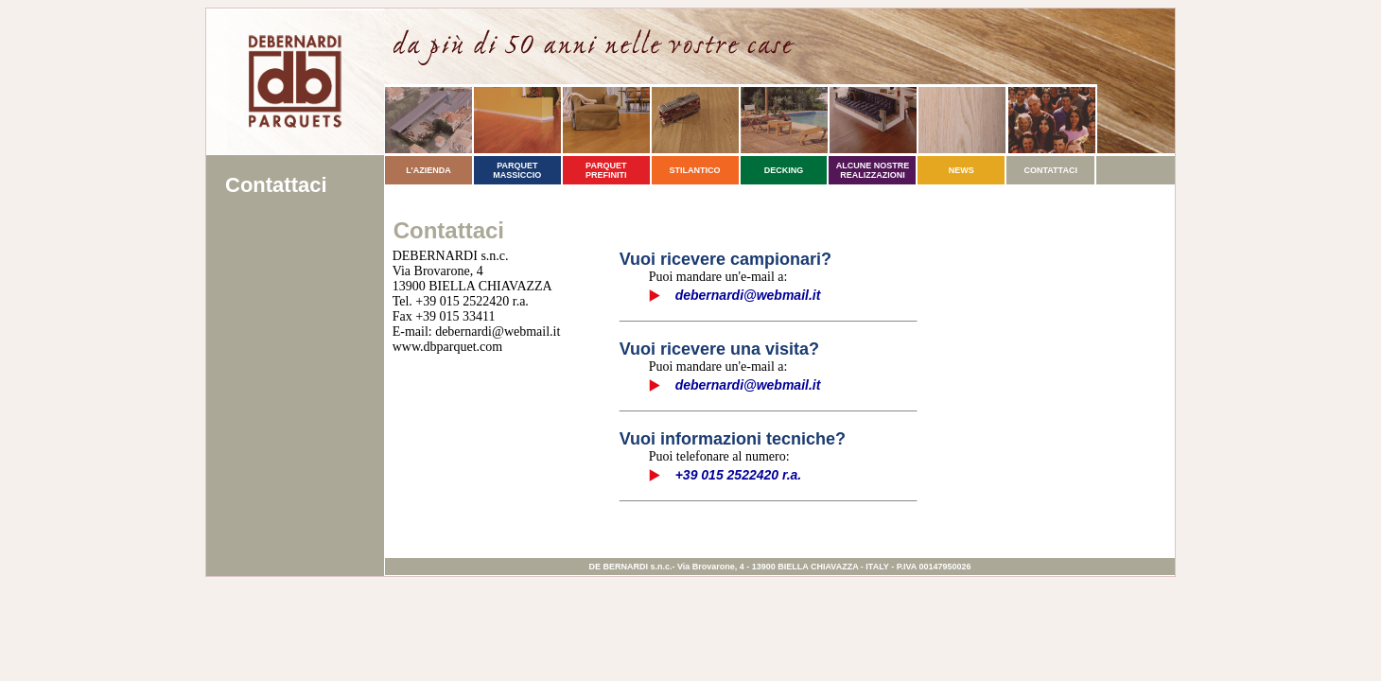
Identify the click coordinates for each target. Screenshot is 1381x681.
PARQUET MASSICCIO (517, 170)
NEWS (961, 170)
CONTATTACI (1050, 170)
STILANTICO (695, 170)
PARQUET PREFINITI (606, 170)
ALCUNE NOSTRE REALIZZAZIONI (873, 170)
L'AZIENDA (428, 170)
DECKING (784, 170)
